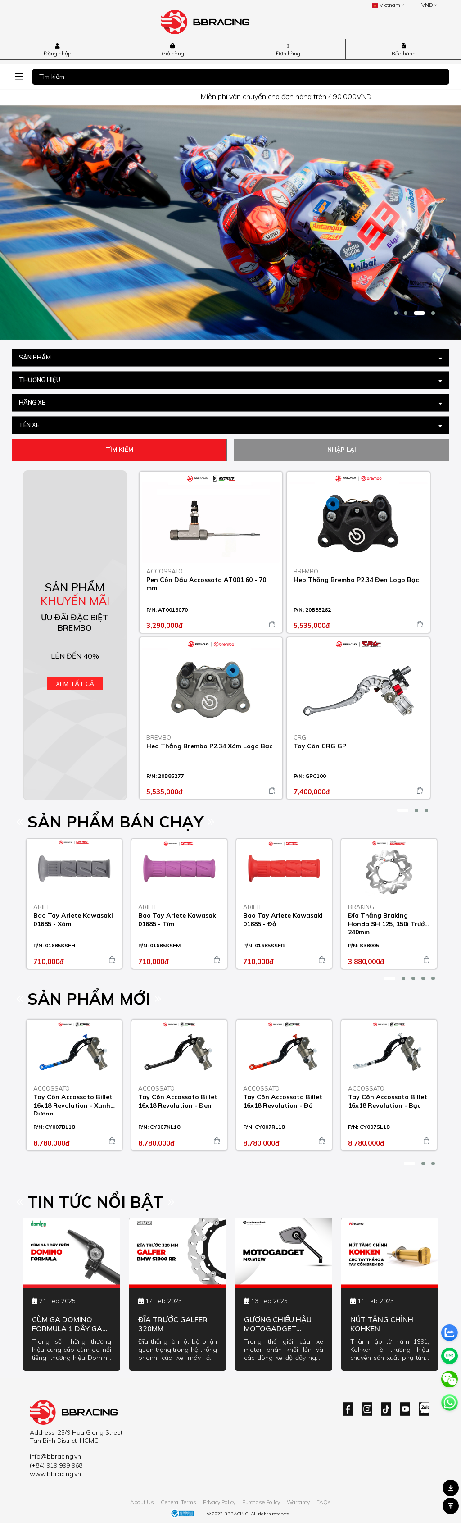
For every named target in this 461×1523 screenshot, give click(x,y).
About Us (142, 1502)
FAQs (323, 1502)
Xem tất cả (75, 684)
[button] (396, 313)
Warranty (298, 1502)
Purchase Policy (261, 1502)
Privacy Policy (219, 1502)
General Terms (178, 1502)
